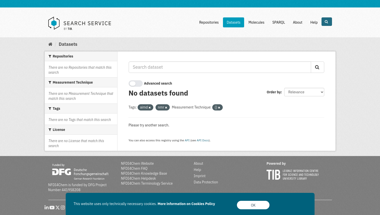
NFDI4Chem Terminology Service (147, 183)
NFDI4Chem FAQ (134, 168)
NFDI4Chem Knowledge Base (144, 173)
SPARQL (278, 22)
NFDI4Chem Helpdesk (138, 178)
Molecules (256, 22)
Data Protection (206, 182)
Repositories (209, 22)
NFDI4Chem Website (137, 163)
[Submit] (317, 67)
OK (253, 205)
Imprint (200, 176)
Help (314, 22)
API (187, 140)
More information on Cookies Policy (186, 204)
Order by (274, 92)
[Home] (50, 44)
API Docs (203, 140)
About (297, 22)
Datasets (234, 22)
